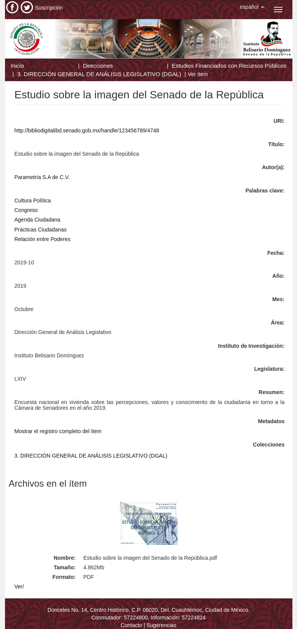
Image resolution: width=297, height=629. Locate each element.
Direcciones (98, 65)
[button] (252, 7)
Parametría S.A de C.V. (42, 177)
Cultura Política (33, 200)
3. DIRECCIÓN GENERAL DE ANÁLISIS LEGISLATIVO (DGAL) (99, 74)
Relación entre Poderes (43, 239)
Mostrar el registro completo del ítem (58, 431)
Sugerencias (161, 625)
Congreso (26, 210)
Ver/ (19, 586)
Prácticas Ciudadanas (41, 230)
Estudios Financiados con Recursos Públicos (229, 65)
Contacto (131, 625)
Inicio (17, 65)
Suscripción (49, 8)
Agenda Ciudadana (38, 220)
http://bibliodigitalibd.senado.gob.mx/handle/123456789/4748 (87, 130)
